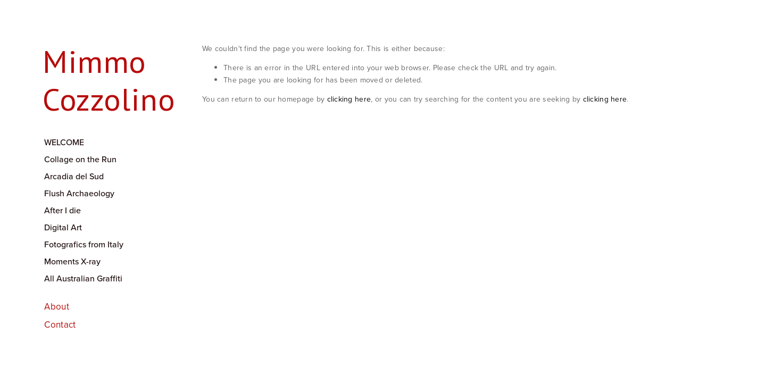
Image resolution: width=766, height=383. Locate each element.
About (56, 306)
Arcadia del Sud (74, 176)
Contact (60, 324)
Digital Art (63, 227)
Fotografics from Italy (83, 244)
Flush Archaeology (79, 193)
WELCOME (64, 142)
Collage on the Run (80, 159)
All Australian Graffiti (83, 278)
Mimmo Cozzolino (109, 80)
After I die (62, 210)
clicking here (349, 99)
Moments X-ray (72, 261)
